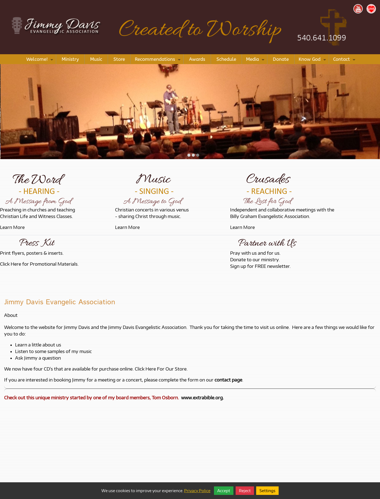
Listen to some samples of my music (53, 351)
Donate (281, 59)
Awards (197, 59)
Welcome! (40, 60)
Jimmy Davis (77, 327)
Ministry (70, 59)
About (11, 315)
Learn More (12, 227)
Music (96, 59)
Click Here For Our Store (161, 369)
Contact (345, 60)
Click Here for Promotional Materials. (39, 264)
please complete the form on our (193, 380)
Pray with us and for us (254, 253)
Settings (267, 490)
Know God (313, 60)
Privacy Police (197, 490)
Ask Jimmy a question (38, 358)
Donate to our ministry (254, 259)
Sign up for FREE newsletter (260, 266)
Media (256, 60)
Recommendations (158, 60)
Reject (245, 490)
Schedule (226, 59)
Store (119, 59)
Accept (223, 490)
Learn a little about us (38, 345)
